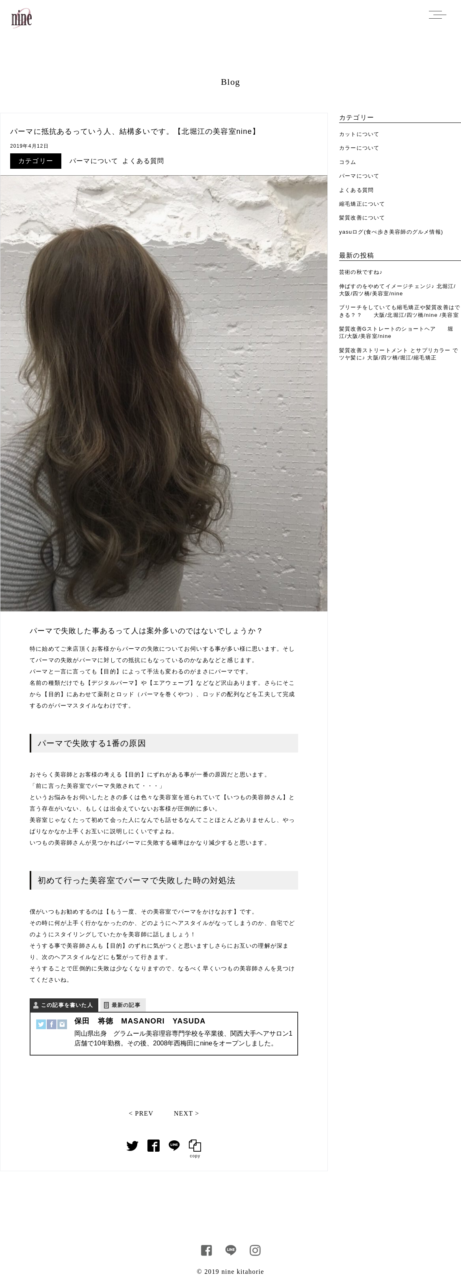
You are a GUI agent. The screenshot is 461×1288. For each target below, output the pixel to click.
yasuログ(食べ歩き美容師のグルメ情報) (391, 232)
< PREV (141, 1113)
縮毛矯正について (362, 204)
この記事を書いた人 (67, 1005)
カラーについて (359, 148)
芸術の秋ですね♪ (361, 272)
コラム (348, 162)
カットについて (359, 134)
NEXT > (186, 1113)
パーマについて (93, 160)
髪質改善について (362, 218)
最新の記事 (126, 1005)
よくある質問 (143, 160)
